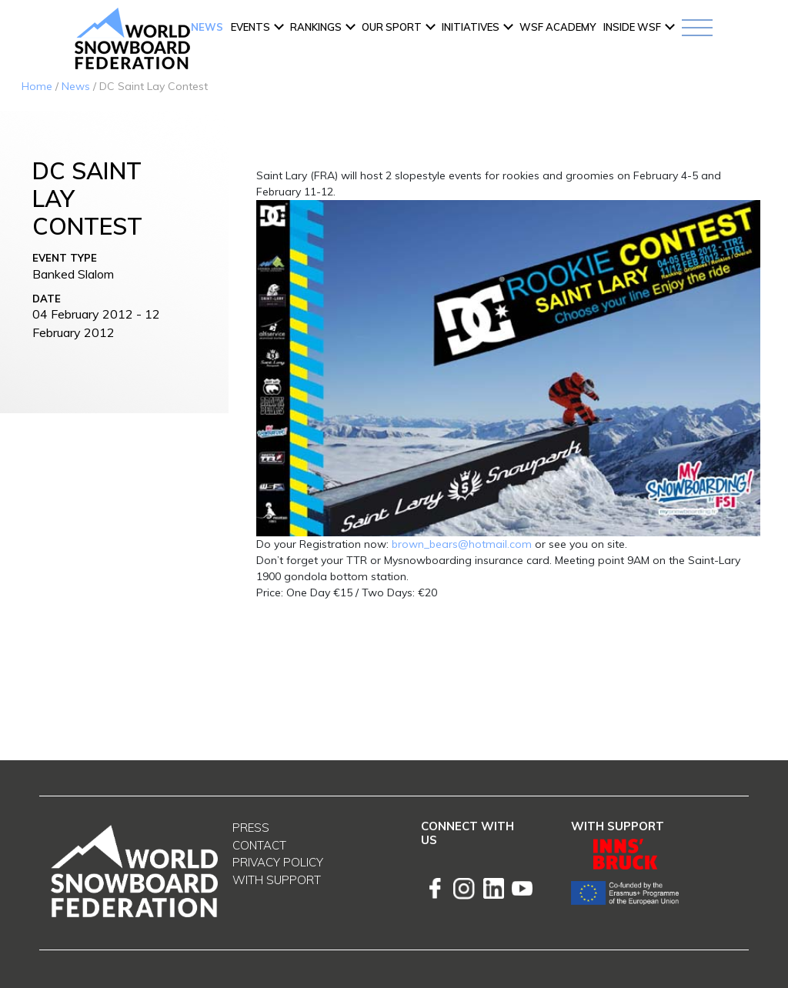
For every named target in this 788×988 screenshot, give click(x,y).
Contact (259, 845)
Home (37, 86)
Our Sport (392, 27)
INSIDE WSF (632, 27)
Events (250, 27)
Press (250, 827)
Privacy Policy (277, 862)
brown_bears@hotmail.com (462, 544)
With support (276, 880)
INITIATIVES (470, 27)
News (207, 27)
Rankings (316, 27)
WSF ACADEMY (557, 27)
